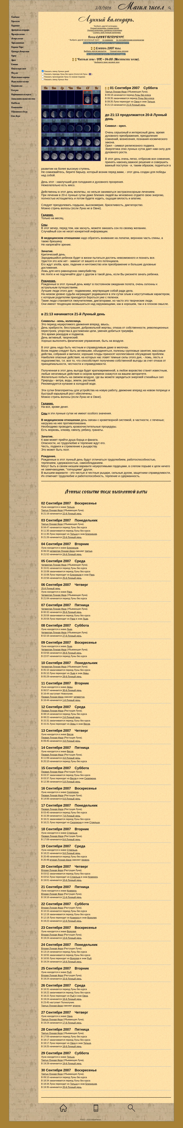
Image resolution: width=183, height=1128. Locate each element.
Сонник (14, 64)
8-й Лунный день (71, 839)
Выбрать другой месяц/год (95, 51)
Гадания (15, 25)
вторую (76, 1006)
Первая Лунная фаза (52, 697)
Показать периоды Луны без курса (58, 74)
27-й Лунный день (71, 636)
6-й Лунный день (71, 799)
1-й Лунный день (71, 700)
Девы (86, 673)
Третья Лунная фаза (52, 1006)
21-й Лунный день (135, 105)
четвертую (78, 697)
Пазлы (14, 72)
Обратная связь (19, 111)
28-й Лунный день (71, 653)
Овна (137, 101)
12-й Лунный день (71, 921)
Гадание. (47, 214)
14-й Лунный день (71, 961)
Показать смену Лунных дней (56, 71)
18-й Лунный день (71, 1046)
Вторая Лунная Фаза (52, 870)
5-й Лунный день (71, 781)
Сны (44, 224)
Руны (13, 55)
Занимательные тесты (23, 98)
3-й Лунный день (71, 741)
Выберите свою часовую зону (107, 62)
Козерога (93, 877)
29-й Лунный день (71, 676)
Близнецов (91, 534)
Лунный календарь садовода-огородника (104, 30)
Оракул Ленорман (20, 51)
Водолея (92, 917)
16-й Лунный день (71, 999)
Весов (86, 724)
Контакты (16, 107)
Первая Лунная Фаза (52, 710)
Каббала (15, 103)
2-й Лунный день (71, 717)
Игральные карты (20, 77)
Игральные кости (20, 81)
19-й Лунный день (71, 1063)
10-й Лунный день (71, 880)
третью (88, 551)
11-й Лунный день (71, 897)
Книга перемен (18, 68)
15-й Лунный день (71, 979)
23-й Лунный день (71, 537)
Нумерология (18, 34)
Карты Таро (17, 47)
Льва (85, 619)
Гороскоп (15, 21)
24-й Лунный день (71, 554)
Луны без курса (143, 95)
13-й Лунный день (71, 938)
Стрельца (94, 822)
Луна (13, 60)
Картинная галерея (21, 94)
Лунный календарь (20, 29)
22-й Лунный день (71, 513)
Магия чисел (141, 6)
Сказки (14, 90)
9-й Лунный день (71, 853)
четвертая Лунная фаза (62, 551)
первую (85, 860)
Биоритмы (16, 85)
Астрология (17, 38)
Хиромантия (17, 42)
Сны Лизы (15, 115)
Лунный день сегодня (119, 51)
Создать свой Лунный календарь (107, 32)
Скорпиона (90, 778)
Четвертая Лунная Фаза (53, 565)
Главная (15, 16)
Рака (91, 575)
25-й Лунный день (71, 578)
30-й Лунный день (71, 690)
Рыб (89, 958)
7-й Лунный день (71, 816)
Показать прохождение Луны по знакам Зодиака (64, 77)
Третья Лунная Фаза (116, 91)
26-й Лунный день (71, 612)
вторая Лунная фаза (60, 860)
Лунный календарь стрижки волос (104, 28)
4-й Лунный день (71, 758)
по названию (107, 40)
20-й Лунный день (71, 1087)
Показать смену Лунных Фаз (56, 79)
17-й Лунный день (71, 1023)
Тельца (151, 101)
